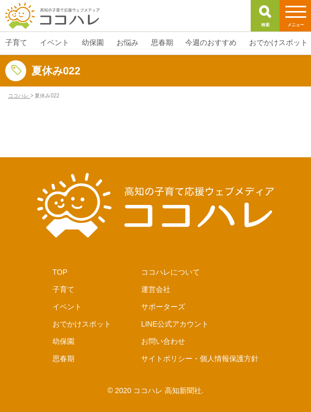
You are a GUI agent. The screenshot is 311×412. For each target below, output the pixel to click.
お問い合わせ (163, 341)
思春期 (63, 358)
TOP (60, 272)
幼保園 (63, 341)
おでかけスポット (81, 324)
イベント (67, 306)
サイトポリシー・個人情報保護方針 (200, 358)
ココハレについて (170, 272)
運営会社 (155, 289)
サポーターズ (163, 306)
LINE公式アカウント (175, 324)
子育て (63, 289)
